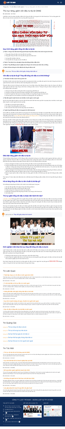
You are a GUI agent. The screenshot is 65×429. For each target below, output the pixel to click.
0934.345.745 (18, 418)
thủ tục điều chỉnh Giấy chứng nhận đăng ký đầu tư (26, 115)
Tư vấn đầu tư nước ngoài (17, 7)
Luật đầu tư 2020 (7, 198)
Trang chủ (5, 7)
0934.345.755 (17, 411)
